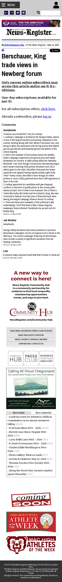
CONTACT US (37, 344)
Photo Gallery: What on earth (25, 455)
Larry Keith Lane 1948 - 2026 (25, 439)
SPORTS (25, 339)
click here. (48, 109)
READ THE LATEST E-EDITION (31, 335)
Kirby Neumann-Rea (14, 44)
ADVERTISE (26, 331)
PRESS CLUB (38, 331)
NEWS (17, 339)
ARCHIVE (43, 339)
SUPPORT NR (24, 344)
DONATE (48, 331)
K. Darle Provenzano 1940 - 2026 (28, 443)
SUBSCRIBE (15, 331)
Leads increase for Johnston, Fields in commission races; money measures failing (29, 420)
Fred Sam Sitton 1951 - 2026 (25, 428)
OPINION (34, 339)
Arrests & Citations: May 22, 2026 (27, 458)
